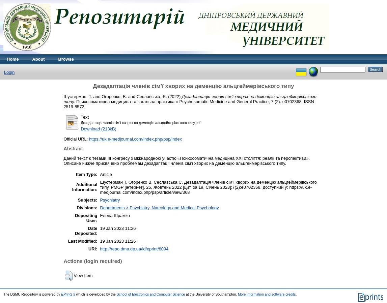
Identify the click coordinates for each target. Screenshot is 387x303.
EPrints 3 (68, 294)
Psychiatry (110, 200)
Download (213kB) (98, 128)
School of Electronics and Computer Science (151, 294)
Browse (66, 59)
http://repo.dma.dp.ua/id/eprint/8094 (134, 248)
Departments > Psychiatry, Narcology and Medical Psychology (159, 207)
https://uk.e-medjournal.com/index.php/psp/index (135, 139)
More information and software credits (267, 294)
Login (9, 72)
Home (13, 59)
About (38, 59)
